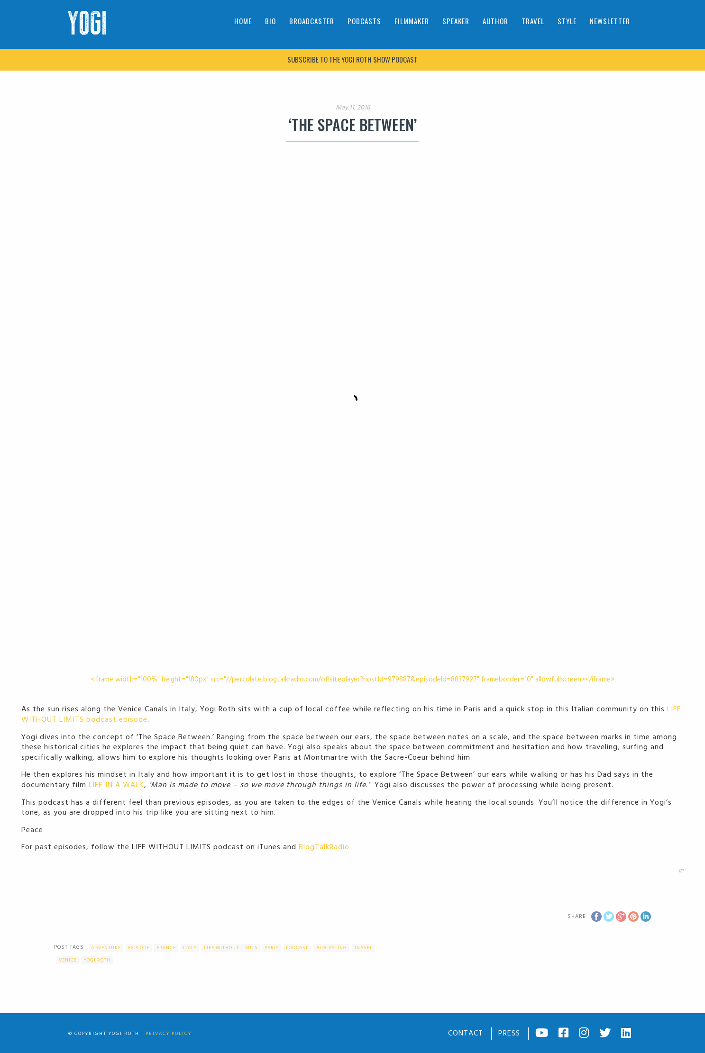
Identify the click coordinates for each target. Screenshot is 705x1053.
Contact (465, 1033)
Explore (138, 948)
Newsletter (610, 21)
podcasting (331, 948)
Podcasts (364, 21)
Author (495, 21)
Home (243, 21)
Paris (272, 948)
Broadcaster (311, 21)
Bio (270, 21)
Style (567, 21)
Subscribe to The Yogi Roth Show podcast (352, 59)
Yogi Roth (97, 960)
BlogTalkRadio (324, 847)
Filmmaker (411, 21)
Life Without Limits (230, 948)
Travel (533, 21)
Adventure (106, 948)
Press (509, 1033)
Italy (190, 948)
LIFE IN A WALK (116, 785)
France (166, 948)
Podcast (297, 948)
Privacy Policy (169, 1033)
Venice (68, 960)
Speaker (455, 21)
